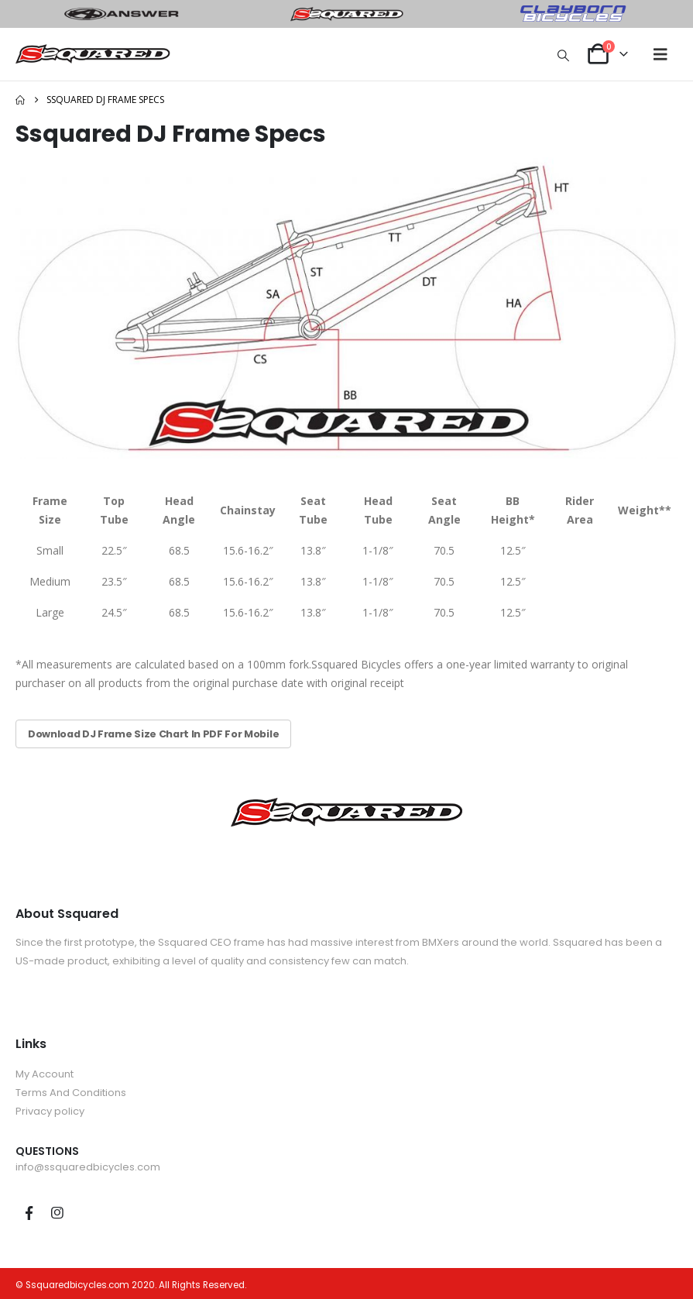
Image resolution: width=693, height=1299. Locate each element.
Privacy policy (49, 1111)
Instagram (57, 1213)
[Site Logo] (92, 54)
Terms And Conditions (70, 1092)
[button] (563, 55)
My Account (44, 1074)
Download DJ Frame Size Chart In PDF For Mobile (153, 734)
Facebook (28, 1213)
